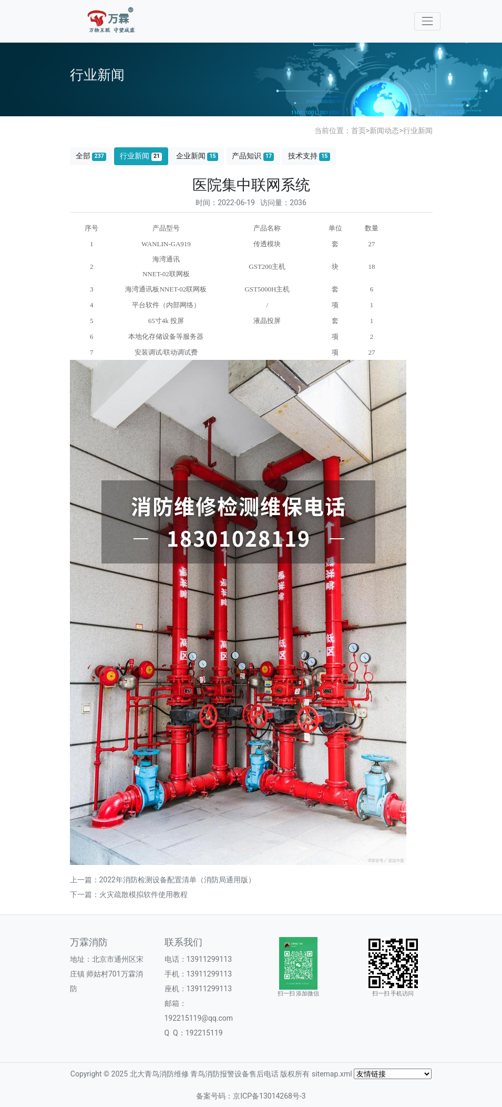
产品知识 (253, 156)
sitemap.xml (332, 1074)
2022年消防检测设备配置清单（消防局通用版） (177, 879)
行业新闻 (418, 130)
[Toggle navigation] (427, 21)
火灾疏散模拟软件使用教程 (143, 894)
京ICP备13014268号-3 (269, 1096)
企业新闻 (197, 156)
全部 (91, 156)
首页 (358, 130)
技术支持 (309, 156)
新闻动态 (384, 130)
